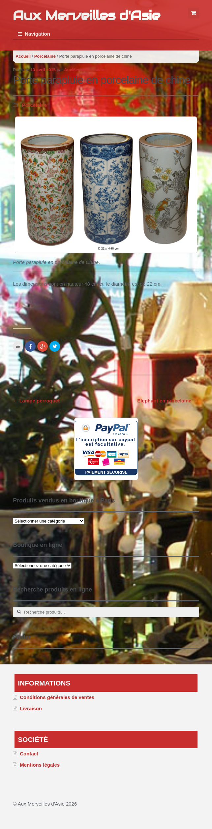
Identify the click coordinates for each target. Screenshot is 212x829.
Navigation (37, 34)
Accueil (23, 56)
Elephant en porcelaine (168, 400)
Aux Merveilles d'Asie (86, 15)
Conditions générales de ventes (57, 697)
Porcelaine (45, 56)
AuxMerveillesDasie (84, 69)
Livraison (31, 708)
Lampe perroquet (36, 400)
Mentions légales (40, 765)
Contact (29, 753)
